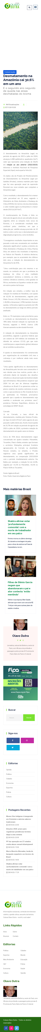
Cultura (8, 797)
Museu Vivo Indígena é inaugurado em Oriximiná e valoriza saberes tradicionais (19, 819)
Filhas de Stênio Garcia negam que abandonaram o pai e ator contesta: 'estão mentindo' (20, 588)
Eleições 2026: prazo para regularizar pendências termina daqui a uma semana (18, 832)
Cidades (9, 779)
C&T (4, 964)
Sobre (15, 932)
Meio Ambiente (8, 959)
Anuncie (6, 936)
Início (5, 932)
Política (8, 774)
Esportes (9, 788)
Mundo (23, 955)
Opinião (9, 770)
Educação (24, 959)
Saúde (23, 968)
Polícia (8, 792)
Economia (9, 783)
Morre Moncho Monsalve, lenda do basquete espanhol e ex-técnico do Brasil (20, 854)
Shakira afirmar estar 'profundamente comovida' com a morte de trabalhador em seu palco (19, 527)
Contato (15, 936)
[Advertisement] (20, 35)
